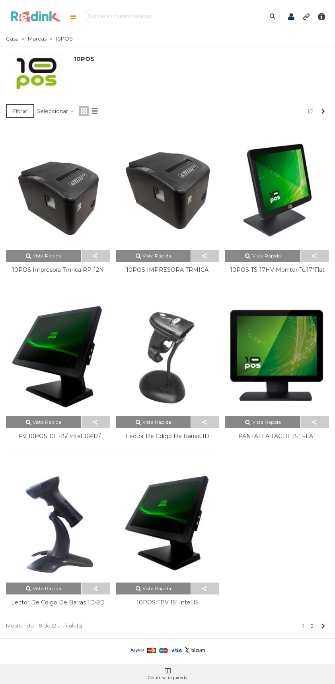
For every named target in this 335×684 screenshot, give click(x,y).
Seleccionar (55, 111)
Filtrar (20, 111)
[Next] (323, 111)
